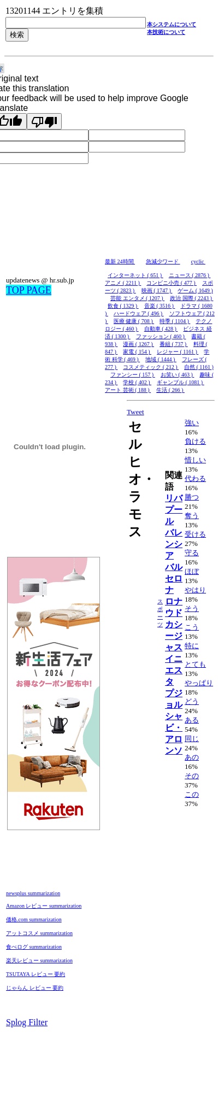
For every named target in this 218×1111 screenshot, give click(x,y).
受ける (195, 534)
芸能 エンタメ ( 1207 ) (137, 298)
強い (192, 423)
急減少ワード (163, 261)
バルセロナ (173, 578)
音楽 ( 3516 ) (159, 306)
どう (192, 701)
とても (195, 664)
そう (192, 608)
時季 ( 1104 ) (175, 321)
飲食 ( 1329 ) (123, 306)
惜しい (195, 460)
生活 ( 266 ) (170, 390)
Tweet (135, 412)
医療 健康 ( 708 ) (134, 321)
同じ (192, 738)
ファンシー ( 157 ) (132, 375)
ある (192, 720)
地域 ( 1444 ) (160, 359)
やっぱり (199, 683)
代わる (195, 478)
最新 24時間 (120, 261)
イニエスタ (173, 670)
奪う (192, 516)
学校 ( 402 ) (137, 382)
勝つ (192, 497)
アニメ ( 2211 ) (123, 283)
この (192, 794)
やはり (195, 590)
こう (192, 627)
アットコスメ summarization (39, 933)
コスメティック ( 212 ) (151, 367)
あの (192, 757)
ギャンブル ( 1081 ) (180, 382)
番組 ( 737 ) (174, 344)
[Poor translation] (44, 121)
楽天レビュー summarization (39, 960)
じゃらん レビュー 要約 (34, 988)
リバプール (173, 509)
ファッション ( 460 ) (161, 336)
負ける (195, 441)
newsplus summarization (33, 893)
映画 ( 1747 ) (157, 290)
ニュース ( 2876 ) (190, 275)
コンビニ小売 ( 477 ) (171, 283)
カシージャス (173, 636)
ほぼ (192, 571)
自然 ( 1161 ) (199, 367)
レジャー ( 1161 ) (177, 352)
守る (192, 553)
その (192, 776)
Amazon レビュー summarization (43, 906)
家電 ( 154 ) (137, 352)
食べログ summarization (34, 947)
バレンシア (173, 544)
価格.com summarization (34, 919)
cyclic (198, 261)
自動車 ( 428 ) (161, 329)
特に (192, 646)
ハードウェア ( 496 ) (139, 313)
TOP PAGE (28, 290)
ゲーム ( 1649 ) (195, 290)
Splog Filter (27, 1022)
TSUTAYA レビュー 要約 (35, 974)
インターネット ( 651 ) (135, 275)
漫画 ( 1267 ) (138, 344)
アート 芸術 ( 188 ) (128, 390)
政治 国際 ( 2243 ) (191, 298)
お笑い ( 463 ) (178, 375)
